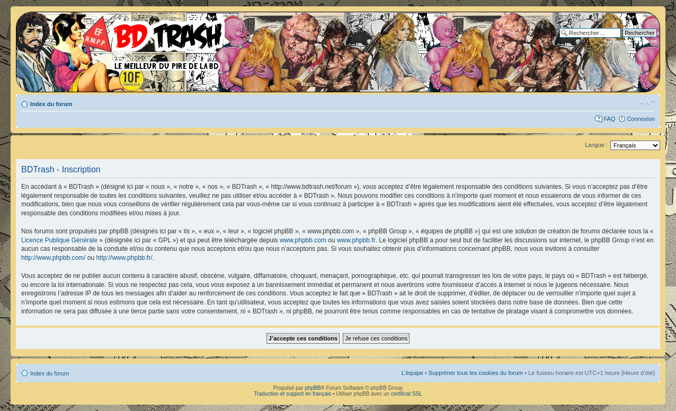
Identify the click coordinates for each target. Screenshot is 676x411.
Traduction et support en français (292, 394)
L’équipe (412, 373)
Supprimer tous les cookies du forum (476, 373)
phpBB (313, 388)
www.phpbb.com (303, 240)
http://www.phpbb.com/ (53, 257)
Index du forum (51, 104)
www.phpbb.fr (356, 240)
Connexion (641, 119)
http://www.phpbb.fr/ (124, 257)
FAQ (609, 119)
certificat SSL (406, 394)
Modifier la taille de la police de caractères (647, 102)
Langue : (596, 145)
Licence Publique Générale (59, 240)
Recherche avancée (631, 41)
